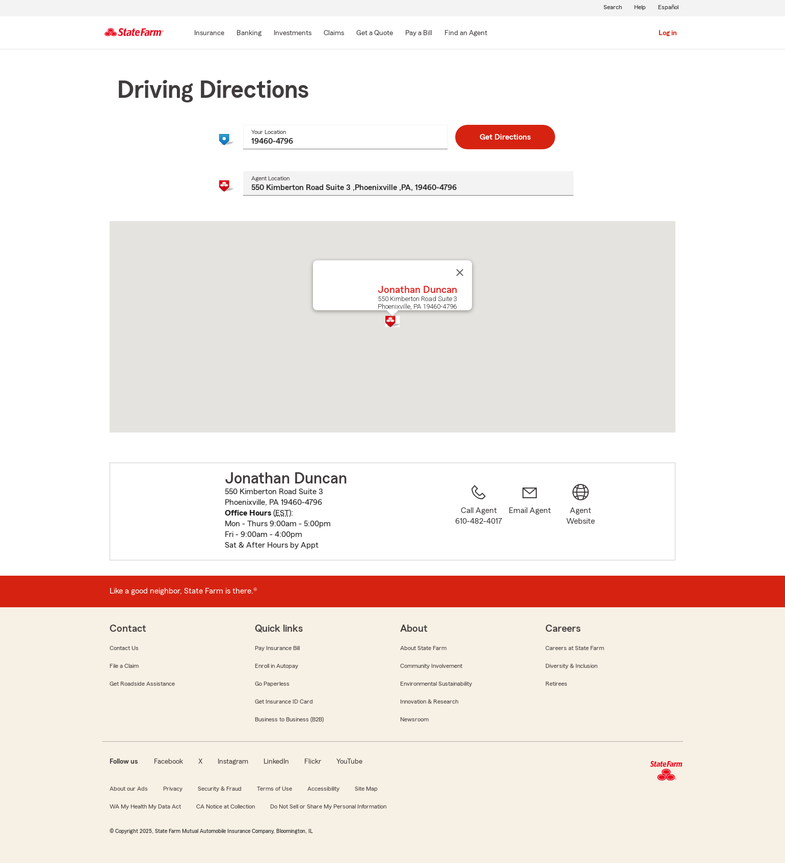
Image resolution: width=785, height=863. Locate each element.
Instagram (233, 761)
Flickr (312, 761)
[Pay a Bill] (418, 34)
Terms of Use (274, 789)
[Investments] (292, 34)
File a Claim (124, 666)
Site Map (366, 789)
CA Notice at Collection (225, 806)
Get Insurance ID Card (284, 701)
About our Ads (129, 789)
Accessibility (323, 789)
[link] (529, 517)
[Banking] (249, 34)
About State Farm (423, 648)
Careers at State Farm (574, 648)
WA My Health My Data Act (145, 806)
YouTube (349, 761)
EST (282, 513)
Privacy (172, 789)
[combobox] (345, 137)
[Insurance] (209, 34)
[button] (392, 321)
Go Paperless (272, 684)
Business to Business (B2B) (289, 719)
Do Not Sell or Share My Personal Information (328, 806)
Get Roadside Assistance (142, 684)
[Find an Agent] (465, 34)
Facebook (168, 761)
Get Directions (505, 137)
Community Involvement (431, 666)
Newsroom (414, 719)
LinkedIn (276, 761)
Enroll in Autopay (276, 666)
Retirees (556, 684)
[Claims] (334, 34)
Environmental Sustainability (436, 684)
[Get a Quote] (374, 34)
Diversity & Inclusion (571, 666)
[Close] (460, 272)
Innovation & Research (429, 701)
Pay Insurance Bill (277, 648)
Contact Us (124, 648)
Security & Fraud (220, 789)
